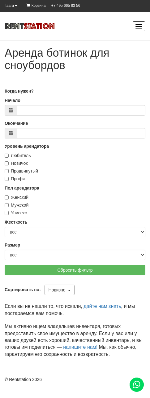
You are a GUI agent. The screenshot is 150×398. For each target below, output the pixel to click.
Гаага (11, 5)
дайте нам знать (102, 306)
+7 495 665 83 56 (65, 5)
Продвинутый (21, 170)
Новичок (16, 163)
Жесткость (16, 222)
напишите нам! (80, 347)
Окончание (16, 123)
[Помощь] (137, 385)
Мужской (16, 205)
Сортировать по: (24, 289)
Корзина (36, 5)
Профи (15, 178)
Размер (12, 245)
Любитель (18, 155)
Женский (16, 197)
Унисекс (16, 212)
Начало (12, 100)
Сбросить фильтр (74, 270)
